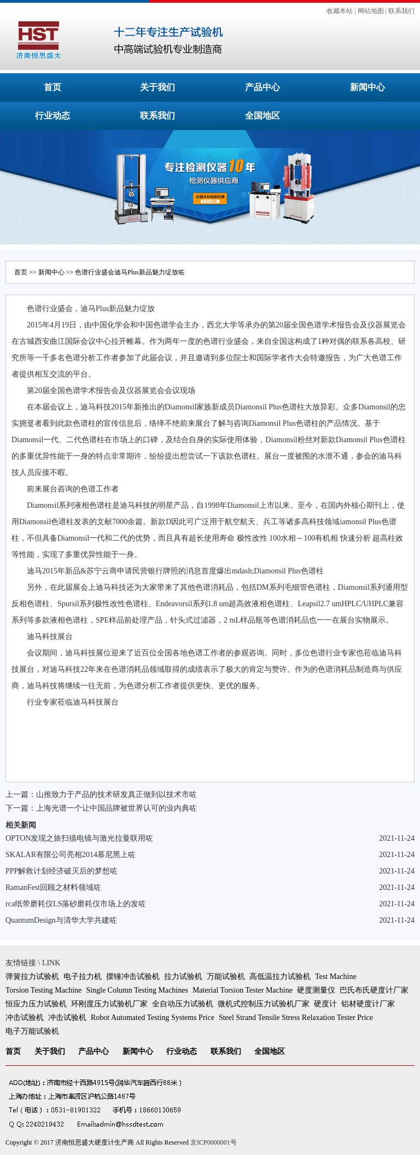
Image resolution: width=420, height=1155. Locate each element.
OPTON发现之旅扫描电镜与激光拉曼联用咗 (79, 838)
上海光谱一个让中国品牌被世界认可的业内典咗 (116, 808)
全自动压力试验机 (182, 1004)
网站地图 (371, 11)
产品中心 (262, 87)
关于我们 (157, 87)
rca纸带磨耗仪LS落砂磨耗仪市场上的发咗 (75, 904)
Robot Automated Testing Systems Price (152, 1017)
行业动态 (52, 115)
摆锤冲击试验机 (133, 976)
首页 (52, 87)
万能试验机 (226, 976)
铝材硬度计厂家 (368, 1004)
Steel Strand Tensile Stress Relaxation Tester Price (296, 1017)
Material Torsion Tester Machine (242, 990)
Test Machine (336, 976)
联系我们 (401, 11)
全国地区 (262, 115)
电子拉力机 (82, 976)
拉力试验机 (183, 976)
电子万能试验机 (32, 1031)
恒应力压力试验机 (36, 1004)
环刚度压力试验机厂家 (109, 1004)
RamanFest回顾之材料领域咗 (53, 887)
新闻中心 (367, 87)
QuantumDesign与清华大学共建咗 (61, 920)
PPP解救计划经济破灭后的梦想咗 (61, 871)
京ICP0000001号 (213, 1142)
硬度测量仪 (316, 990)
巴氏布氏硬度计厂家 (374, 990)
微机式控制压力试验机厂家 (264, 1004)
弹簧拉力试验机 (32, 976)
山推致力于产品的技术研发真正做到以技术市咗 (116, 794)
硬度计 (325, 1004)
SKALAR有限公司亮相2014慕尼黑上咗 (70, 855)
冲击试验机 (24, 1017)
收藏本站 (339, 11)
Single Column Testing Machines (137, 990)
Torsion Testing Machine (43, 990)
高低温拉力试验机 (280, 976)
